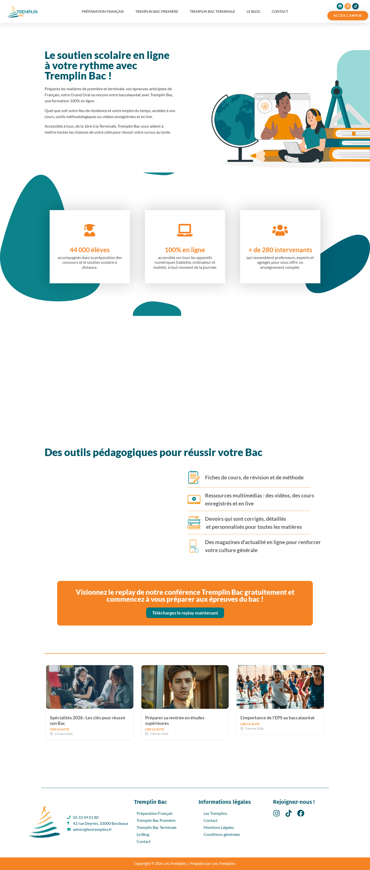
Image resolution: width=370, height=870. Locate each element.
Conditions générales (222, 834)
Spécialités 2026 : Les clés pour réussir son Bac (88, 720)
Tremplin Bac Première (156, 11)
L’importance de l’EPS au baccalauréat (277, 717)
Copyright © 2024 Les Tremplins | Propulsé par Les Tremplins (184, 863)
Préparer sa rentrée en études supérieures (174, 720)
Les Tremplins (215, 813)
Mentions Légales (219, 827)
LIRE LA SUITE (59, 729)
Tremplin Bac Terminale (212, 11)
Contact (280, 11)
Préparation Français (103, 11)
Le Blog (253, 11)
